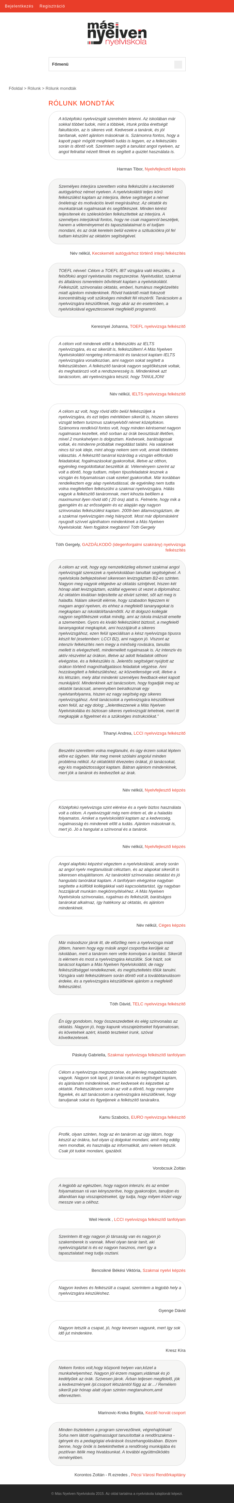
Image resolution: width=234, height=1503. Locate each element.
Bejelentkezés (19, 6)
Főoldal (16, 88)
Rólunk (33, 88)
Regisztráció (52, 6)
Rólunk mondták (61, 88)
